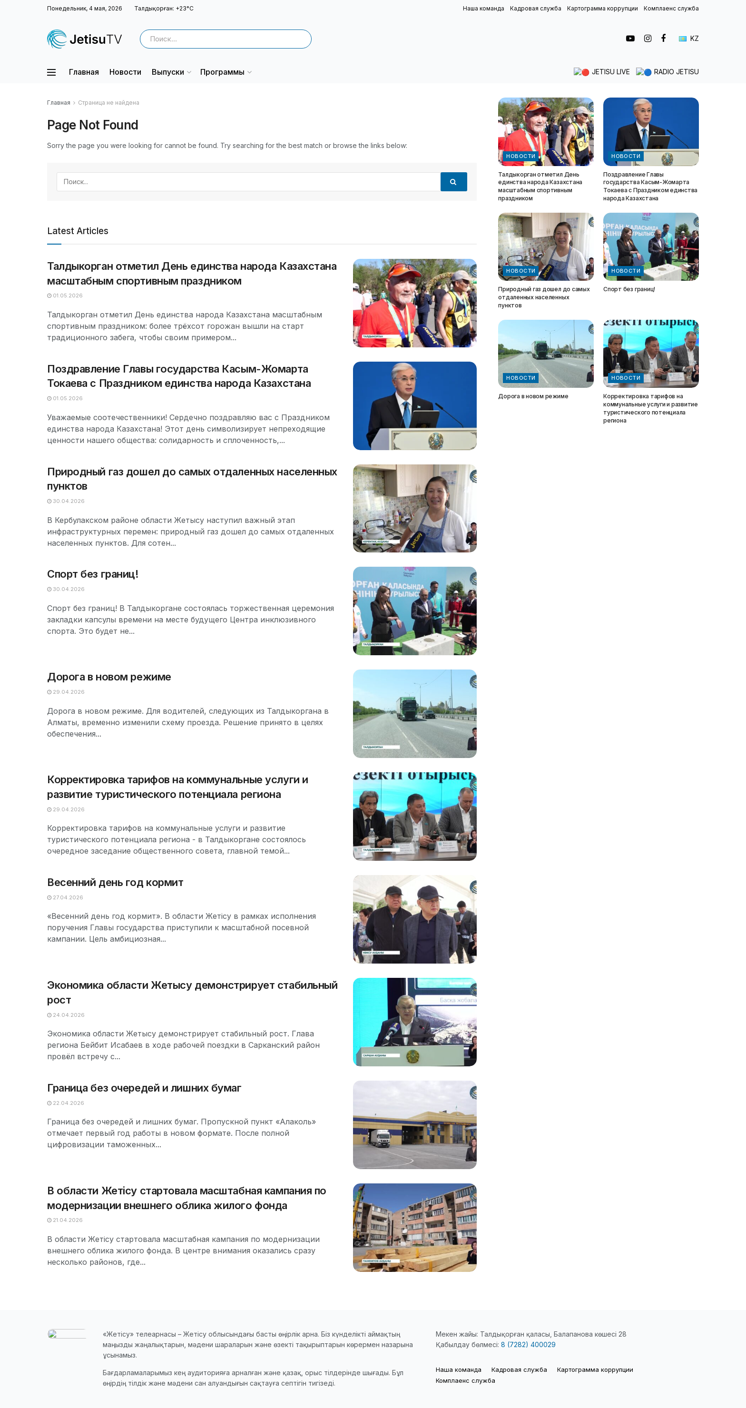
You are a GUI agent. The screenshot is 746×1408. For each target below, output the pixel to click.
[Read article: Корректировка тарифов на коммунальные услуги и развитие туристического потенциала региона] (415, 816)
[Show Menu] (51, 72)
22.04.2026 (65, 1103)
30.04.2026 (66, 501)
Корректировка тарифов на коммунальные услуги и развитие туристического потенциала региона (650, 408)
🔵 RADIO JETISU (671, 72)
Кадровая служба (535, 8)
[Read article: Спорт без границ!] (415, 611)
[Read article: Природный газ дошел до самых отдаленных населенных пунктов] (415, 508)
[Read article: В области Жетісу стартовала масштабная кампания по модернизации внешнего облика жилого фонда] (415, 1227)
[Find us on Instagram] (647, 38)
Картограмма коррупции (602, 8)
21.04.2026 (65, 1220)
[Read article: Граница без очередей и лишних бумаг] (415, 1125)
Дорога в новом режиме (109, 676)
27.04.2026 (65, 897)
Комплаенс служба (671, 8)
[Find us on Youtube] (630, 38)
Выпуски (168, 72)
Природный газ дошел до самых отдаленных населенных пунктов (543, 297)
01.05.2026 (65, 295)
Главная (84, 72)
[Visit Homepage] (85, 39)
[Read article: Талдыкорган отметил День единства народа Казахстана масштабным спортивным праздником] (415, 303)
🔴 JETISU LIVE (617, 72)
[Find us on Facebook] (663, 38)
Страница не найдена (108, 102)
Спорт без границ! (93, 574)
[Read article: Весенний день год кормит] (415, 919)
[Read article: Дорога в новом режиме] (415, 714)
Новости (125, 72)
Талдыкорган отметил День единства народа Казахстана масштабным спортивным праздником (540, 186)
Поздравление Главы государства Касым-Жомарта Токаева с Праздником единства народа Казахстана (650, 186)
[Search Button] (302, 39)
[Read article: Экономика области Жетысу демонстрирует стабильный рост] (415, 1022)
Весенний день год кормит (115, 882)
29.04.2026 (66, 692)
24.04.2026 (66, 1015)
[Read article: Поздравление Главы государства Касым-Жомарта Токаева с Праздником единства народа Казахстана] (415, 406)
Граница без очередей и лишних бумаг (144, 1088)
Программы (222, 72)
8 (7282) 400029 (528, 1344)
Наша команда (483, 8)
